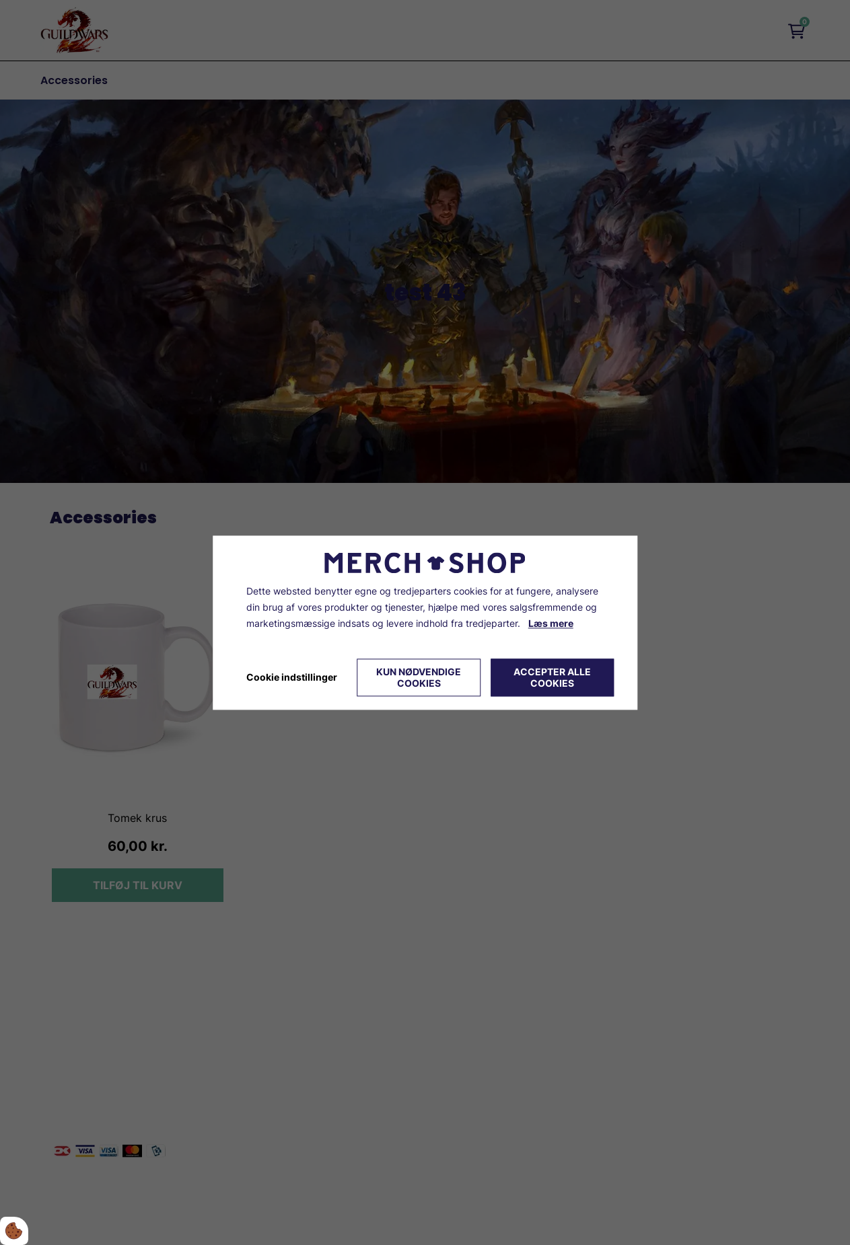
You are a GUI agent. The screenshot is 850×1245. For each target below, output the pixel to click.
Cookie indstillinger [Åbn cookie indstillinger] (291, 677)
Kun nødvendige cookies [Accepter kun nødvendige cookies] (418, 677)
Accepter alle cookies (552, 677)
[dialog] (425, 622)
